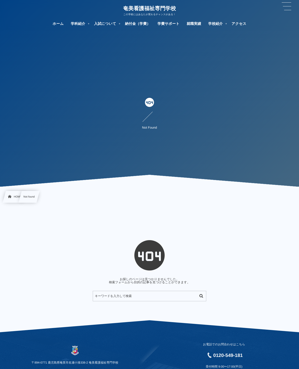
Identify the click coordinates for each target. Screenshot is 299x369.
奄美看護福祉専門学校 (149, 8)
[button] (286, 6)
